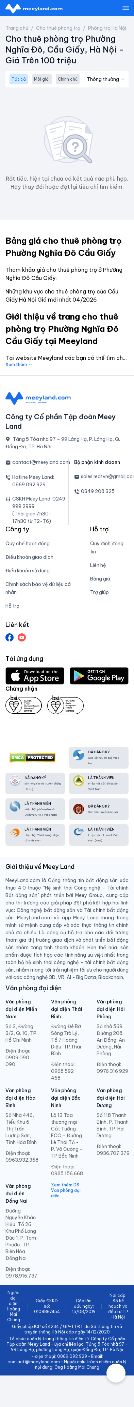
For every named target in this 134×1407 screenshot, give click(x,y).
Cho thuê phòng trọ (58, 28)
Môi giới (42, 79)
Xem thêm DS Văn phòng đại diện (66, 1190)
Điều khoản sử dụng (27, 571)
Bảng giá (100, 579)
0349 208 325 (98, 491)
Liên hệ (98, 565)
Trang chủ (16, 28)
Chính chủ (68, 79)
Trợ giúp (99, 592)
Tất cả (19, 79)
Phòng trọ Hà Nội (107, 28)
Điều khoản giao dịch (29, 557)
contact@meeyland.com (41, 462)
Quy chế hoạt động (27, 544)
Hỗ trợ (12, 606)
